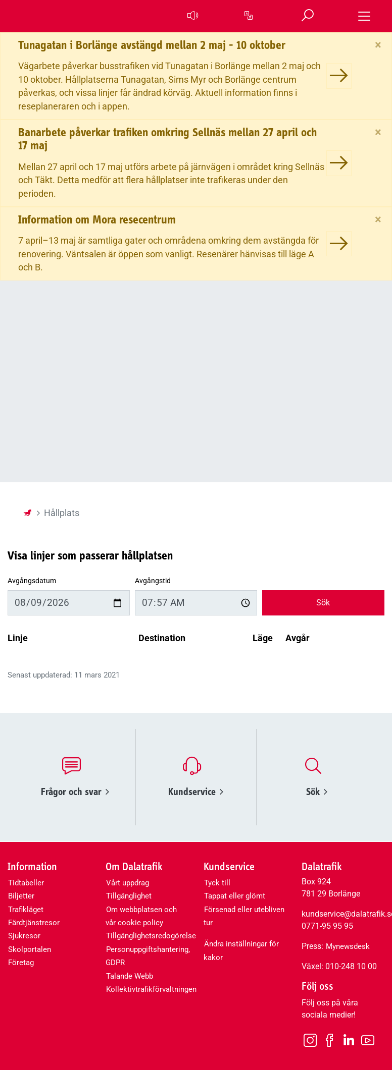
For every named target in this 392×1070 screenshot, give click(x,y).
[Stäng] (378, 45)
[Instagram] (310, 1039)
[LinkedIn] (348, 1040)
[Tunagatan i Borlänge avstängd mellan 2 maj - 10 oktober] (339, 75)
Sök (323, 602)
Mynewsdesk (348, 946)
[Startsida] (27, 513)
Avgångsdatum (32, 581)
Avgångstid (153, 581)
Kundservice (195, 791)
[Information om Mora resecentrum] (339, 243)
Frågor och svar (75, 791)
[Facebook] (329, 1039)
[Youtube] (367, 1039)
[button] (192, 16)
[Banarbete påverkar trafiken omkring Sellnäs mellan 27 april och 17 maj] (339, 163)
